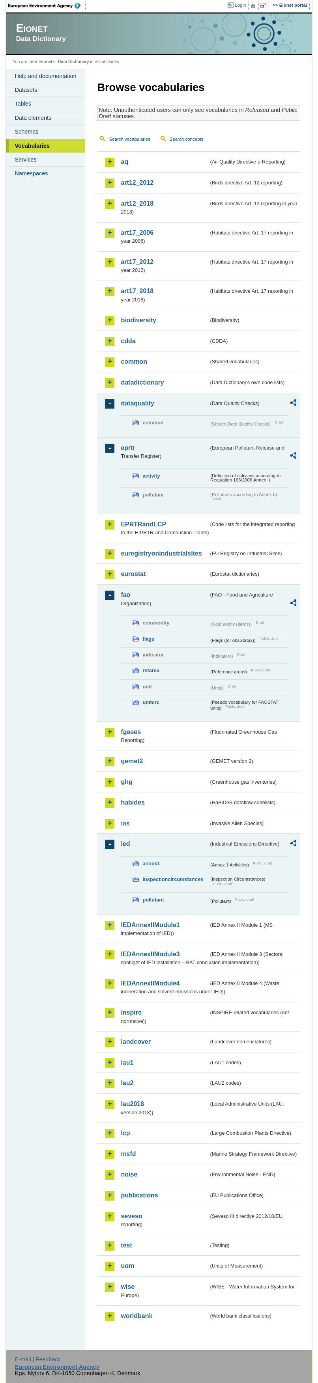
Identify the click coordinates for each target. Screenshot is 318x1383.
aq (124, 161)
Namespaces (31, 173)
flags (148, 639)
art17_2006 (137, 232)
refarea (150, 670)
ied (125, 843)
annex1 (151, 863)
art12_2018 (137, 203)
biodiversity (138, 320)
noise (129, 1174)
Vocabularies (32, 146)
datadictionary (142, 382)
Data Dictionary (73, 61)
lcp (125, 1133)
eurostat (133, 574)
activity (151, 476)
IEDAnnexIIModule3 (150, 954)
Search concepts (187, 139)
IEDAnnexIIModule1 (150, 925)
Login (240, 5)
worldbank (136, 1315)
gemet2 (132, 761)
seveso (131, 1216)
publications (139, 1195)
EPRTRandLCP (143, 524)
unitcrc (150, 702)
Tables (23, 103)
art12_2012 (137, 182)
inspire (131, 1012)
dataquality (137, 403)
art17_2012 (137, 261)
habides (132, 802)
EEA (47, 5)
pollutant (153, 900)
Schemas (26, 131)
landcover (136, 1041)
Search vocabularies (129, 139)
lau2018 (132, 1103)
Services (25, 159)
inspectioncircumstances (172, 879)
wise (128, 1286)
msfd (128, 1154)
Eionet (45, 61)
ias (125, 823)
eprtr (128, 447)
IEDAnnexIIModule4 (150, 983)
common (134, 361)
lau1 (127, 1062)
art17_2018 (137, 291)
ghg (126, 782)
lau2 (127, 1083)
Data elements (33, 118)
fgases (131, 732)
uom (127, 1265)
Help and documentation (45, 76)
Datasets (26, 90)
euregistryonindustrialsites (161, 553)
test (126, 1245)
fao (125, 594)
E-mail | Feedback (38, 1359)
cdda (128, 341)
